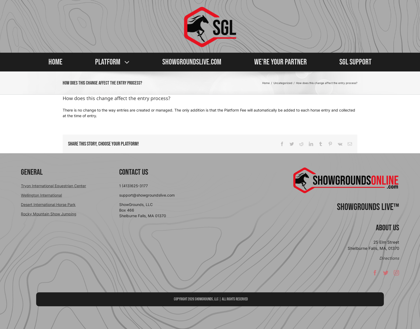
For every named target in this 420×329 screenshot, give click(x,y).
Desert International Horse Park (48, 204)
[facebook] (375, 274)
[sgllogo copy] (210, 8)
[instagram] (396, 274)
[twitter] (385, 274)
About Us (387, 228)
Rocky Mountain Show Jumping (48, 214)
